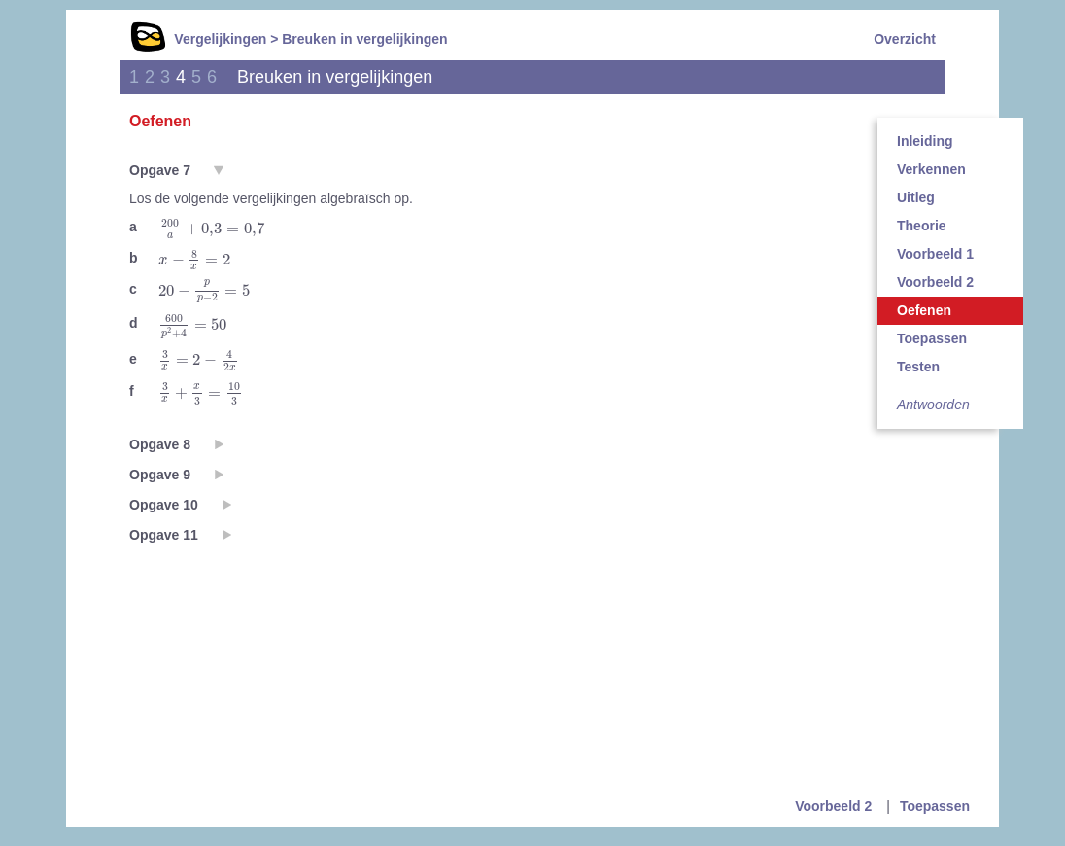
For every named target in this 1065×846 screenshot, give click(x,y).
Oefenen (924, 310)
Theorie (921, 225)
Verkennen (931, 169)
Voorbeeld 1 (935, 254)
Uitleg (916, 197)
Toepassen (932, 338)
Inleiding (925, 141)
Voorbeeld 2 (935, 282)
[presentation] (211, 228)
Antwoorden (933, 404)
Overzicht (905, 39)
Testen (918, 366)
